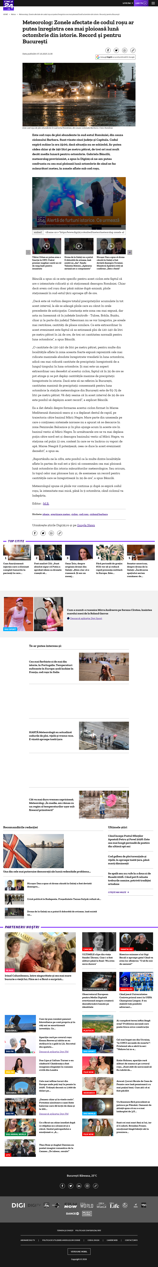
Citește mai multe (117, 892)
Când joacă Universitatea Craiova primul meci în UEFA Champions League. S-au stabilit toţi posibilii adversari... (135, 1000)
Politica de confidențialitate (88, 1230)
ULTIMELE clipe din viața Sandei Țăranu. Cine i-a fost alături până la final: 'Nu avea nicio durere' (98, 959)
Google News (86, 525)
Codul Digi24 (93, 1240)
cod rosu (84, 514)
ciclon (74, 514)
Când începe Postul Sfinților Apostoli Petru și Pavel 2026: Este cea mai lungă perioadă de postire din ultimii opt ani (129, 841)
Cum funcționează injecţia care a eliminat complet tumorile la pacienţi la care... (16, 568)
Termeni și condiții (65, 1230)
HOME (5, 14)
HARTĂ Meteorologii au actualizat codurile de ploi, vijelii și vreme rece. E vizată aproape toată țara (51, 735)
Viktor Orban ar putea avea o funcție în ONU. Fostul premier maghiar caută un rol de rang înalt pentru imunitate (46, 263)
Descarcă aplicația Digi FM (53, 1051)
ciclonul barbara (99, 514)
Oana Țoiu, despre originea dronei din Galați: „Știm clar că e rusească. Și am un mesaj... (77, 570)
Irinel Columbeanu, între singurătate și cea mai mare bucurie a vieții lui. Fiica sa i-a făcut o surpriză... (38, 977)
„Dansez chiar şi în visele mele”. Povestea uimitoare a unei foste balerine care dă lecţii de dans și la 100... (57, 1104)
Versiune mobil (79, 1251)
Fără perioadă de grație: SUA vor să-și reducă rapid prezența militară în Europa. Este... (109, 568)
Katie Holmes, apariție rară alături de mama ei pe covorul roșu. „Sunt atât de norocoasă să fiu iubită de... (134, 1065)
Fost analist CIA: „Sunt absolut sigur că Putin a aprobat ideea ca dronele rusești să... (48, 568)
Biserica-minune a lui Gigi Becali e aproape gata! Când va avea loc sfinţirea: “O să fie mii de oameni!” (136, 959)
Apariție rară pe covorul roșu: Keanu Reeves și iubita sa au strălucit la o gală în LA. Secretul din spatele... (57, 1042)
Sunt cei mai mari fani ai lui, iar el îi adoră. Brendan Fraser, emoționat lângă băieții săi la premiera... (134, 1127)
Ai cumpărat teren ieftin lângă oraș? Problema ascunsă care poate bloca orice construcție (133, 1023)
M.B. (46, 503)
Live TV (139, 3)
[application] (79, 203)
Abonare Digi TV (28, 1240)
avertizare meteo (60, 514)
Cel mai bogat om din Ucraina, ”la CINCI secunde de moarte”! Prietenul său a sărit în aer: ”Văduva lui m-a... (133, 1044)
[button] (79, 203)
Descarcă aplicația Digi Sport (86, 618)
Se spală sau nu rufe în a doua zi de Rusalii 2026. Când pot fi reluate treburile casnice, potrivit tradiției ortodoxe (129, 879)
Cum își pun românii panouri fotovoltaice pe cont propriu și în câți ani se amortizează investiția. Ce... (57, 1023)
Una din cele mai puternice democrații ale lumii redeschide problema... (47, 871)
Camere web (112, 1240)
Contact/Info (131, 1240)
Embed (38, 232)
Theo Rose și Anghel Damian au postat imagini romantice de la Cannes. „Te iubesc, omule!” (56, 1148)
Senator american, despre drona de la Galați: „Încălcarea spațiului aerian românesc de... (137, 570)
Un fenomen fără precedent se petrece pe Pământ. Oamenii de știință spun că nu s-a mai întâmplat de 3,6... (134, 1106)
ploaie (46, 514)
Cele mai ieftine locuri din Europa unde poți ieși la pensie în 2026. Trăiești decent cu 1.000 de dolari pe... (57, 1086)
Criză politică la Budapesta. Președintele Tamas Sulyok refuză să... (64, 899)
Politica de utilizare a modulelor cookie (61, 1240)
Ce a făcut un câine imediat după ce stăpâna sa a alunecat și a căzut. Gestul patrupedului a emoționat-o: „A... (57, 1127)
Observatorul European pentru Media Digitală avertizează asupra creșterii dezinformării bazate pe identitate (98, 1000)
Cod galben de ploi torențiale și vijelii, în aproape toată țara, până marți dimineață (128, 860)
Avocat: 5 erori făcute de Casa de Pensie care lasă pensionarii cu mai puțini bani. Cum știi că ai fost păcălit (134, 1086)
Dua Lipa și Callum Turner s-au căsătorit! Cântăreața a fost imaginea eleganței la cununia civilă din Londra (56, 1065)
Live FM (127, 3)
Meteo (13, 14)
